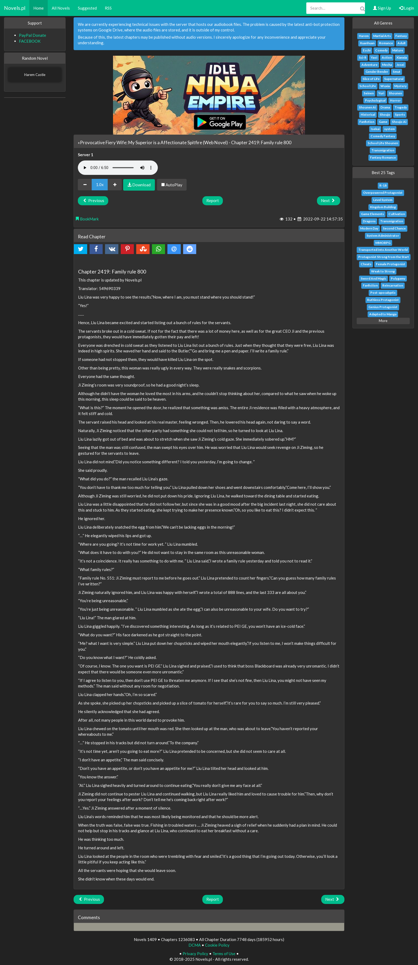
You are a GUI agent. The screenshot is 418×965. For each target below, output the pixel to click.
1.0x (100, 184)
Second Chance (394, 228)
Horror (395, 100)
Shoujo (385, 114)
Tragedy (401, 107)
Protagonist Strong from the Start (383, 257)
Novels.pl (14, 8)
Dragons (369, 221)
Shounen (395, 93)
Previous (93, 200)
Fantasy (401, 36)
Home (38, 8)
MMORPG (383, 243)
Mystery (400, 86)
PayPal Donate (32, 35)
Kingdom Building (383, 207)
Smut (396, 72)
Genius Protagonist (382, 307)
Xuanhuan (367, 43)
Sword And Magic (373, 278)
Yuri (381, 93)
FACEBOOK (30, 41)
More (383, 321)
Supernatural (393, 79)
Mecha (387, 65)
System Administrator (383, 236)
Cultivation (396, 214)
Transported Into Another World (383, 250)
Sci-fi (362, 57)
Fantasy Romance (383, 157)
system (389, 129)
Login (406, 8)
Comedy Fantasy (383, 136)
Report (212, 200)
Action (387, 57)
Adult (401, 43)
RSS (108, 8)
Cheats (366, 264)
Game (383, 122)
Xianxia (401, 57)
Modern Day (369, 228)
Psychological (375, 100)
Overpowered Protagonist (383, 193)
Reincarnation (392, 285)
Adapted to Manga (382, 314)
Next (328, 200)
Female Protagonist (390, 264)
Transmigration (382, 150)
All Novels (61, 8)
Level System (382, 200)
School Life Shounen (383, 143)
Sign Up (382, 8)
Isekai (375, 129)
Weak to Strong (383, 271)
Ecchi (367, 50)
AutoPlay (171, 184)
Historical (368, 114)
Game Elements (372, 214)
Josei (400, 65)
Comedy (381, 50)
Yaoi (374, 57)
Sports (400, 114)
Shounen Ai (367, 107)
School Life (367, 86)
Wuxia (385, 86)
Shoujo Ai (399, 122)
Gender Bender (376, 72)
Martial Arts (382, 36)
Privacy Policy (195, 953)
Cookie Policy (217, 945)
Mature (397, 50)
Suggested (87, 8)
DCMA (194, 945)
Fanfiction (366, 122)
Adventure (369, 65)
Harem (364, 36)
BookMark (87, 218)
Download (139, 184)
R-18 (383, 185)
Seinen (369, 93)
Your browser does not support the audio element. (118, 167)
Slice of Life (371, 79)
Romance (386, 43)
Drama (385, 107)
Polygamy (398, 278)
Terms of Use (223, 953)
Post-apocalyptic (383, 293)
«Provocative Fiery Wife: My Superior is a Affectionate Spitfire (140, 142)
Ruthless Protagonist (383, 300)
